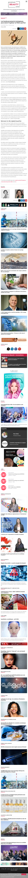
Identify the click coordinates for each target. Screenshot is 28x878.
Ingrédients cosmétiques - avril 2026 (10, 619)
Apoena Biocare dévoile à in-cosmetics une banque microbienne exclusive (13, 723)
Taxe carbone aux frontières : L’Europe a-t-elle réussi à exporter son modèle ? (13, 334)
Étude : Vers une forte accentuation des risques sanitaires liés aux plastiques (13, 271)
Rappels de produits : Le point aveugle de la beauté (13, 563)
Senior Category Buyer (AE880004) (14, 487)
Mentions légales (14, 869)
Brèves (3, 839)
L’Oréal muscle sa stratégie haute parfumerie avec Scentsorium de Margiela (13, 795)
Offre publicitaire (15, 868)
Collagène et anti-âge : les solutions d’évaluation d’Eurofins (13, 699)
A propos (3, 868)
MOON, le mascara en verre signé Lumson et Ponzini (13, 746)
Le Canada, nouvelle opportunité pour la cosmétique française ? (12, 554)
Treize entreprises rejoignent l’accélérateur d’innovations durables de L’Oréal (13, 292)
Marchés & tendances (7, 647)
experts (4, 429)
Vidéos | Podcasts (6, 493)
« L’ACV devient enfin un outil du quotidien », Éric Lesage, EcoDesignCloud (13, 313)
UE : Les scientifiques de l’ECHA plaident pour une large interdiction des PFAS (13, 675)
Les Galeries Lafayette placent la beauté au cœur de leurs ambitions (13, 819)
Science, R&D (4, 695)
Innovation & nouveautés (8, 791)
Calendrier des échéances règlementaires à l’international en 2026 (13, 514)
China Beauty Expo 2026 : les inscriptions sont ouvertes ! (12, 405)
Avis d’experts (5, 559)
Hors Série (3, 615)
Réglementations (6, 671)
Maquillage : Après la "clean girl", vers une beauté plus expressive (13, 652)
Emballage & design (6, 743)
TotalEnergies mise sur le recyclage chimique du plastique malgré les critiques (13, 230)
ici (15, 181)
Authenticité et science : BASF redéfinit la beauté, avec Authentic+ (13, 592)
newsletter (23, 868)
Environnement (4, 17)
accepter (24, 874)
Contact (8, 868)
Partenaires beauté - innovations (12, 355)
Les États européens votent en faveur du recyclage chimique (12, 250)
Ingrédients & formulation (8, 719)
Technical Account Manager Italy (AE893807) (16, 480)
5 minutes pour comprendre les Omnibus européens (12, 534)
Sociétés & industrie (6, 815)
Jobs (2, 469)
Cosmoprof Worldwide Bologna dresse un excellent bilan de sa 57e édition (13, 843)
